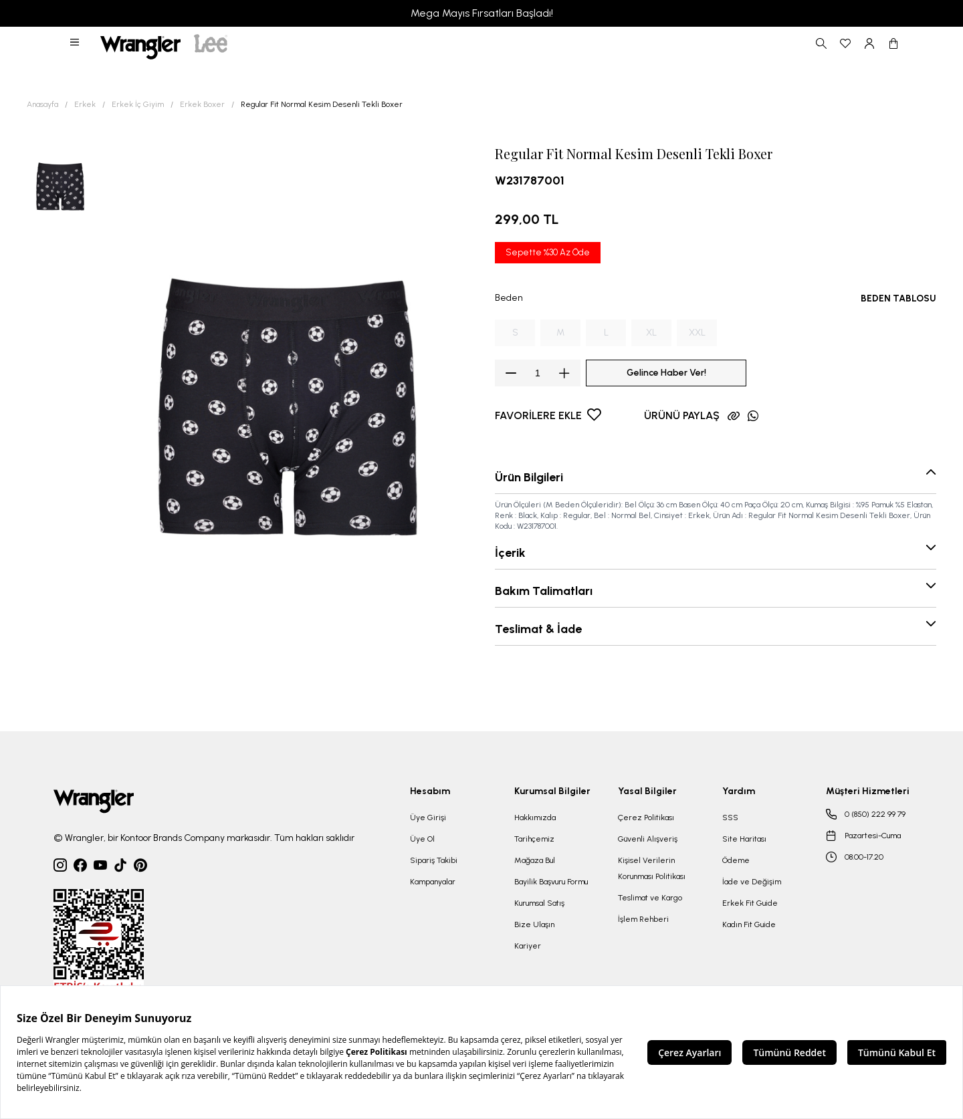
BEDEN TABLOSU (898, 298)
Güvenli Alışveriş (647, 839)
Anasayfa (42, 104)
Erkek (85, 104)
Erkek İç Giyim (138, 104)
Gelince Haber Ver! (666, 372)
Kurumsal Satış (539, 903)
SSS (730, 817)
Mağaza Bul (534, 860)
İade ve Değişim (751, 881)
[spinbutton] (537, 373)
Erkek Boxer (202, 104)
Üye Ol (422, 839)
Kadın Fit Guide (749, 924)
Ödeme (736, 860)
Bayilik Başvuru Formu (551, 881)
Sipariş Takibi (433, 860)
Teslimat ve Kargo (650, 897)
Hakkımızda (535, 817)
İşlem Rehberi (643, 919)
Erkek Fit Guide (750, 903)
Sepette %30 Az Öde (548, 252)
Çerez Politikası (646, 817)
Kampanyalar (432, 881)
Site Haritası (744, 839)
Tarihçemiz (534, 839)
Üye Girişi (428, 817)
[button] (75, 43)
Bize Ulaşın (534, 924)
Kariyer (527, 946)
